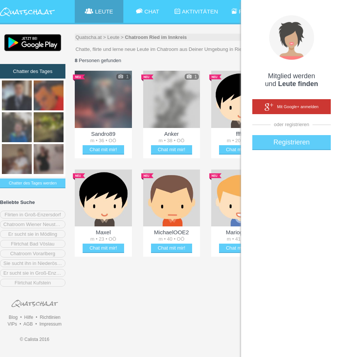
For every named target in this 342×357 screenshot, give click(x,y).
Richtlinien (50, 317)
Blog (13, 317)
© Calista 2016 (34, 339)
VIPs (12, 324)
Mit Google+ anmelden (291, 107)
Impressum (50, 324)
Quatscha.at (89, 37)
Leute (113, 37)
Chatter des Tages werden (32, 183)
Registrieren (291, 142)
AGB (28, 324)
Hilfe (28, 317)
